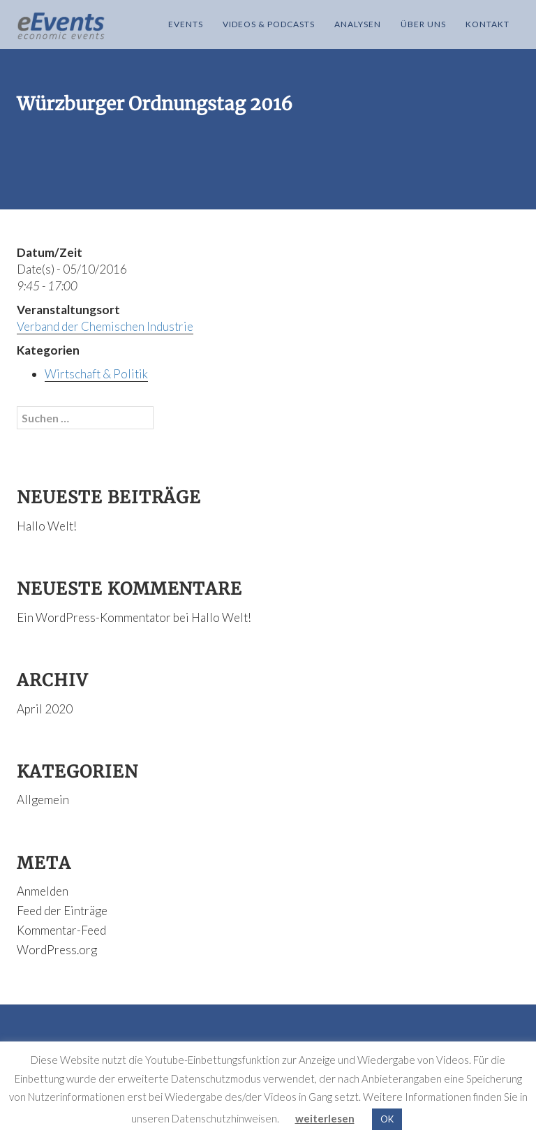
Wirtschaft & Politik (96, 373)
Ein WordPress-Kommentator (94, 617)
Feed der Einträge (62, 910)
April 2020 (45, 709)
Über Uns (423, 24)
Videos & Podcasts (269, 24)
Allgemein (43, 799)
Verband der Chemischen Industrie (105, 326)
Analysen (357, 24)
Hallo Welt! (47, 526)
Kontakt (487, 24)
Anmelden (42, 891)
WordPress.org (57, 949)
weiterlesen (325, 1118)
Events (185, 24)
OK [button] (387, 1119)
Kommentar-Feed (61, 930)
